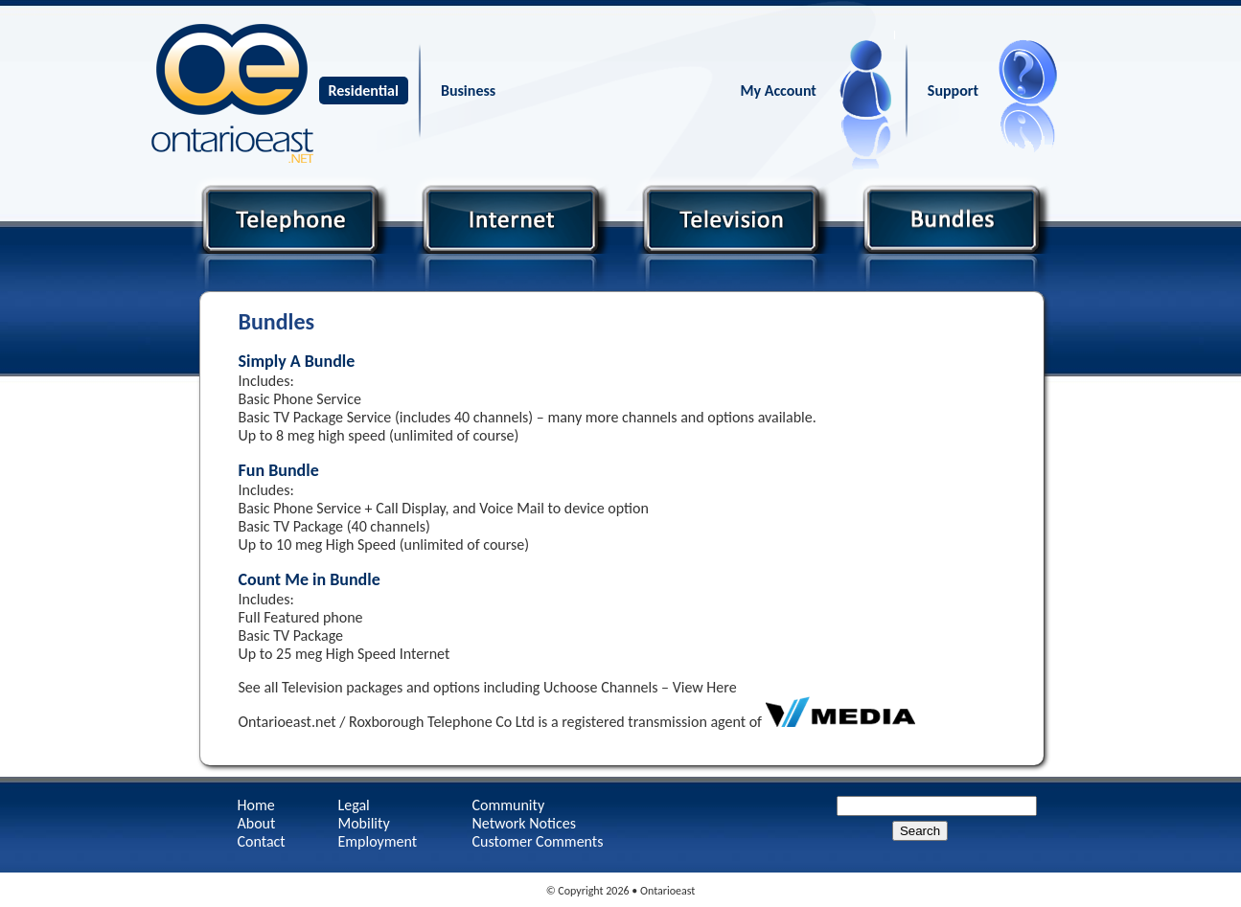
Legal (354, 805)
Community (508, 805)
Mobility (364, 823)
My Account (778, 90)
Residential (364, 90)
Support (953, 90)
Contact (262, 841)
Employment (378, 841)
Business (468, 90)
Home (256, 805)
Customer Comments (538, 841)
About (257, 823)
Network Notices (524, 823)
